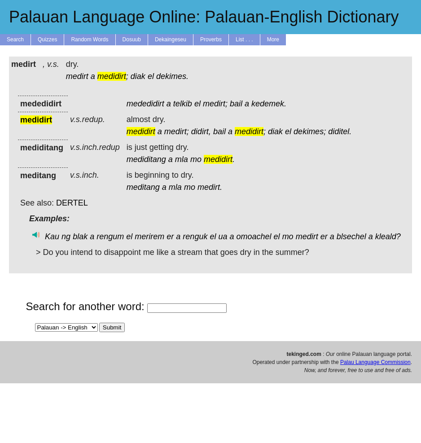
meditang (143, 187)
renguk (195, 236)
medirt (77, 76)
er (170, 236)
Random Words (89, 39)
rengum (110, 236)
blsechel (351, 236)
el (151, 76)
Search (15, 39)
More (273, 39)
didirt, (201, 131)
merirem (149, 236)
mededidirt (145, 103)
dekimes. (172, 76)
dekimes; (310, 131)
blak (80, 236)
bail (236, 103)
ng (65, 236)
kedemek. (268, 103)
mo (196, 159)
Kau (52, 236)
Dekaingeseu (170, 39)
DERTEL (72, 202)
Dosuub (132, 39)
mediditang (146, 159)
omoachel (254, 236)
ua (222, 236)
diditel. (339, 131)
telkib (182, 103)
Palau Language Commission (375, 362)
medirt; (215, 103)
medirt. (209, 187)
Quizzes (47, 39)
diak (138, 76)
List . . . (244, 39)
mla (181, 159)
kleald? (388, 236)
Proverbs (211, 39)
